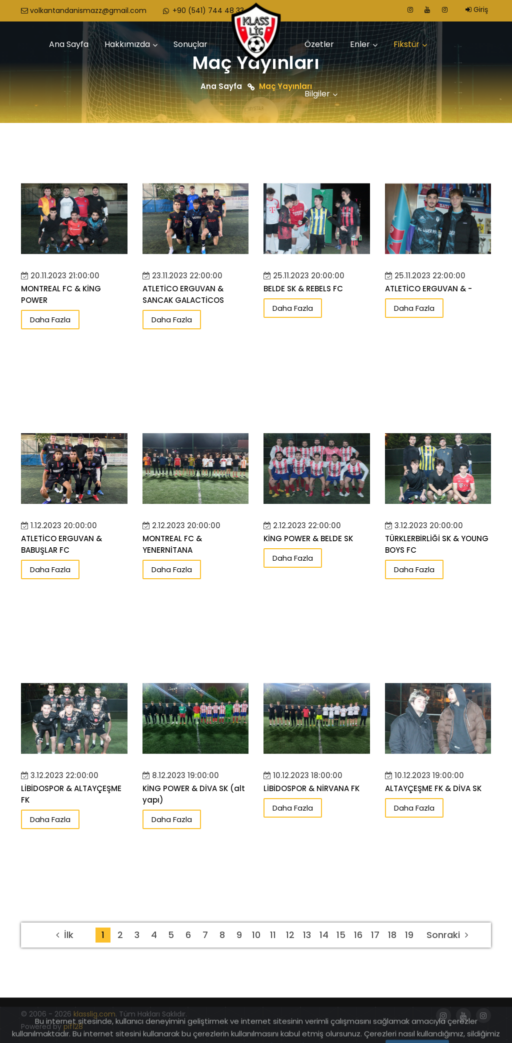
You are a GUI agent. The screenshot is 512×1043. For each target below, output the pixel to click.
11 (273, 935)
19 (409, 935)
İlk (65, 935)
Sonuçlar (191, 44)
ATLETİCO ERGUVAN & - (428, 288)
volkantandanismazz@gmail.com (83, 10)
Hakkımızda (127, 44)
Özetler (319, 44)
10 (256, 935)
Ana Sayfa (68, 44)
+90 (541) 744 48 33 (203, 10)
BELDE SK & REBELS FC (303, 288)
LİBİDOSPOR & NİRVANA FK (312, 788)
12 (290, 935)
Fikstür (407, 44)
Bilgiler (317, 93)
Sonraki (447, 935)
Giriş (477, 9)
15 (341, 935)
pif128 (73, 1027)
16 (358, 935)
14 (324, 935)
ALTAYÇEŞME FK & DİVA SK (433, 788)
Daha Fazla (50, 319)
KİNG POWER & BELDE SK (308, 538)
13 (307, 935)
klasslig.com (95, 1014)
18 (392, 935)
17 (375, 935)
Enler (360, 44)
